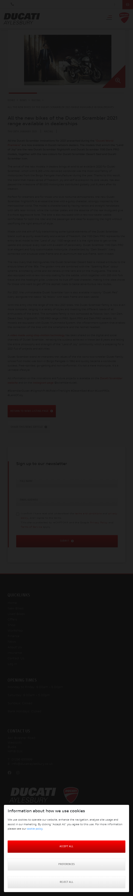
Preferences (66, 864)
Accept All (66, 846)
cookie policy (34, 829)
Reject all (66, 882)
